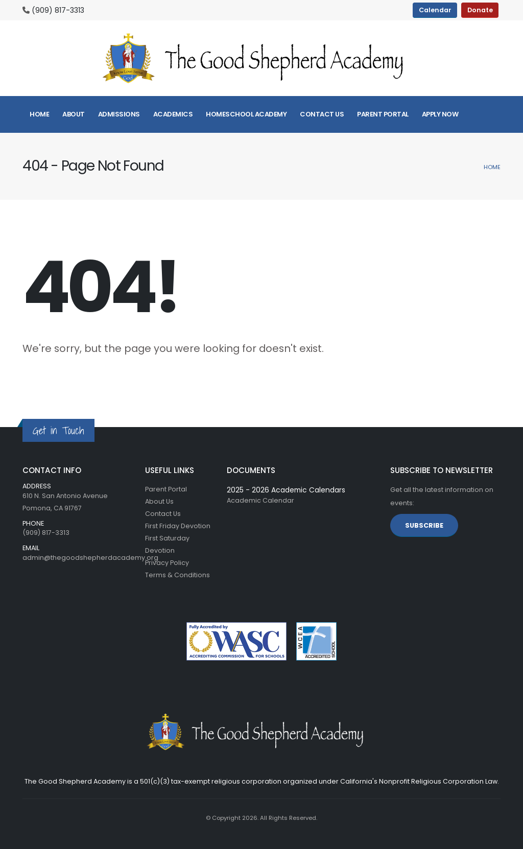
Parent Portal (383, 114)
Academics (173, 114)
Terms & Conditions (177, 575)
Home (39, 114)
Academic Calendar (260, 500)
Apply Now (440, 114)
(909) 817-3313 (58, 10)
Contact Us (322, 114)
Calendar (435, 10)
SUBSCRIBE (424, 525)
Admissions (119, 114)
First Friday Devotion (177, 526)
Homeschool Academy (246, 114)
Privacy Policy (167, 562)
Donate (480, 10)
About (73, 114)
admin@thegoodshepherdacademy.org (90, 557)
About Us (159, 501)
